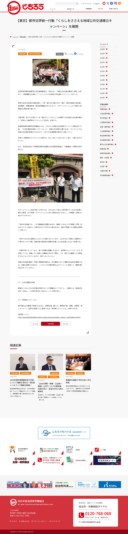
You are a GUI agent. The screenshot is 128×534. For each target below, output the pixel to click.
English (97, 4)
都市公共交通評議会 (35, 53)
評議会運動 (23, 36)
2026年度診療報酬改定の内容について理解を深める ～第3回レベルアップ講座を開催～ (22, 382)
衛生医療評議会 (25, 373)
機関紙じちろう (43, 373)
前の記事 (35, 324)
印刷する (59, 54)
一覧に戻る (50, 324)
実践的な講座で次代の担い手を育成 (78, 381)
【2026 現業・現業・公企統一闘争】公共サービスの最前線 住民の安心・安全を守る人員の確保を (50, 387)
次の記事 (65, 324)
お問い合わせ (25, 521)
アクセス (14, 521)
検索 (77, 4)
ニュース (15, 36)
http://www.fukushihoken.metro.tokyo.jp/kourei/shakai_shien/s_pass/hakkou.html (49, 317)
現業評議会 (42, 377)
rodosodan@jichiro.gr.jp (90, 522)
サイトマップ (87, 4)
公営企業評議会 (53, 377)
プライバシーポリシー (40, 521)
